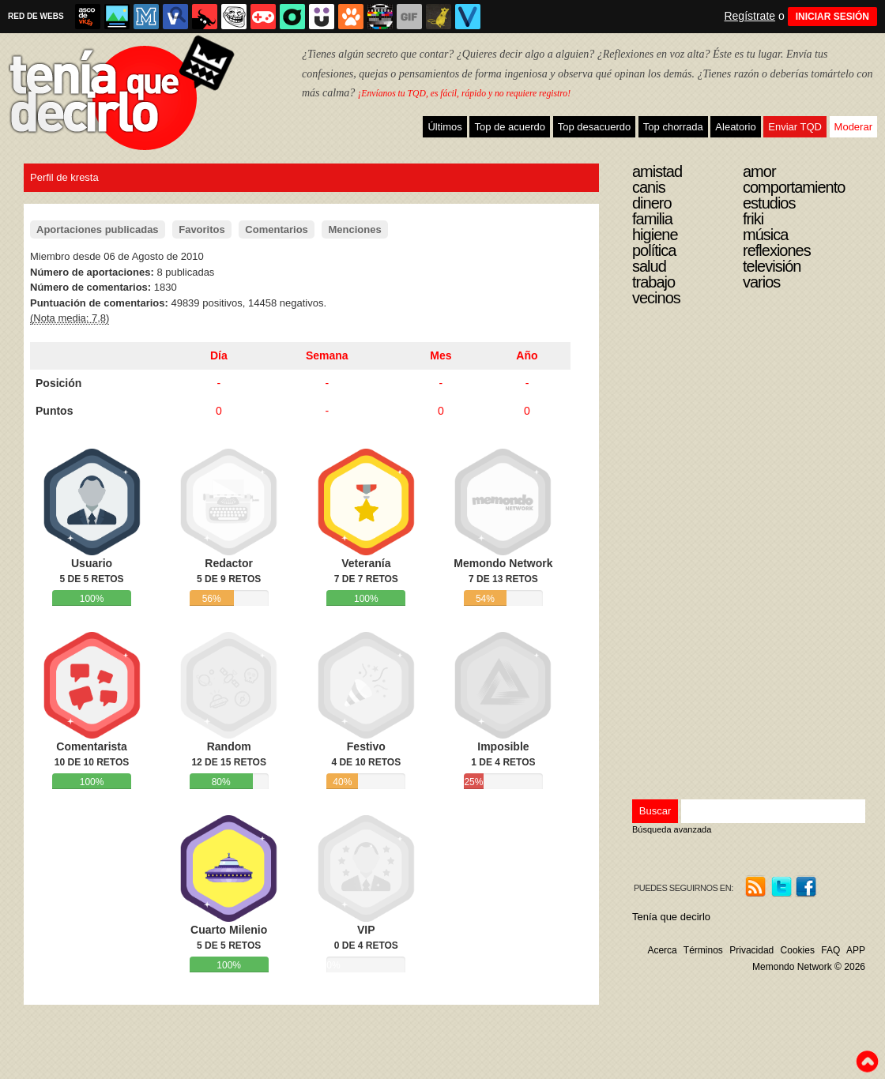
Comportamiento (794, 187)
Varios (761, 282)
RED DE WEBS (36, 16)
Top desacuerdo (594, 127)
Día (219, 355)
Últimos (444, 127)
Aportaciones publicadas (97, 229)
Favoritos (202, 229)
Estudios (769, 203)
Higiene (655, 234)
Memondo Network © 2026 (808, 966)
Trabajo (653, 282)
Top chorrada (673, 127)
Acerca (661, 950)
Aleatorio (735, 127)
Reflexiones (777, 250)
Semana (327, 355)
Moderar (853, 127)
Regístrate (749, 15)
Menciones (354, 229)
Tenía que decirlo (671, 917)
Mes (440, 355)
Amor (759, 171)
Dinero (652, 203)
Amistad (657, 171)
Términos (703, 950)
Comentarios (276, 229)
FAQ (830, 950)
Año (526, 355)
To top (867, 1061)
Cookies (798, 950)
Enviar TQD (795, 127)
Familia (652, 218)
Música (765, 234)
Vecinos (656, 297)
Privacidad (751, 950)
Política (654, 250)
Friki (753, 218)
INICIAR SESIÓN (832, 16)
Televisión (771, 266)
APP (855, 950)
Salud (649, 266)
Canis (648, 187)
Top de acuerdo (509, 127)
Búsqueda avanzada (671, 829)
